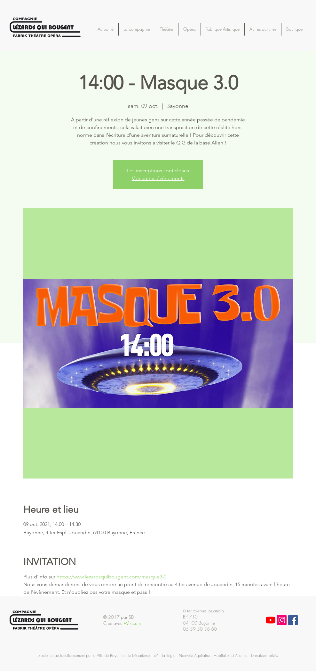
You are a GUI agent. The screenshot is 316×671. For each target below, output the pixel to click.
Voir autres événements (158, 178)
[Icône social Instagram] (282, 620)
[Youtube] (270, 620)
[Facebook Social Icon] (293, 620)
